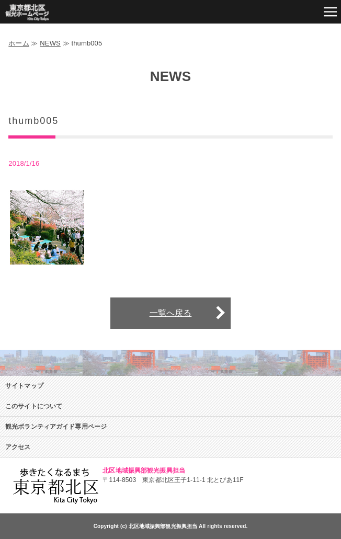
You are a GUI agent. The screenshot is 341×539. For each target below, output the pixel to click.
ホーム (18, 43)
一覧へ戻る (171, 312)
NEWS (50, 43)
